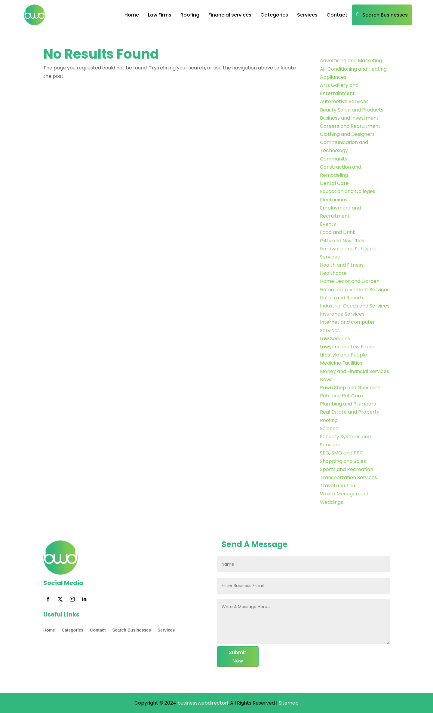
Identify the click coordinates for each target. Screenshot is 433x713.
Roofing (189, 14)
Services (307, 14)
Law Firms (159, 14)
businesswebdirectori (202, 702)
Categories (274, 14)
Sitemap (289, 702)
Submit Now (237, 656)
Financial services (229, 14)
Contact (337, 14)
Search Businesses (385, 14)
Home (131, 14)
